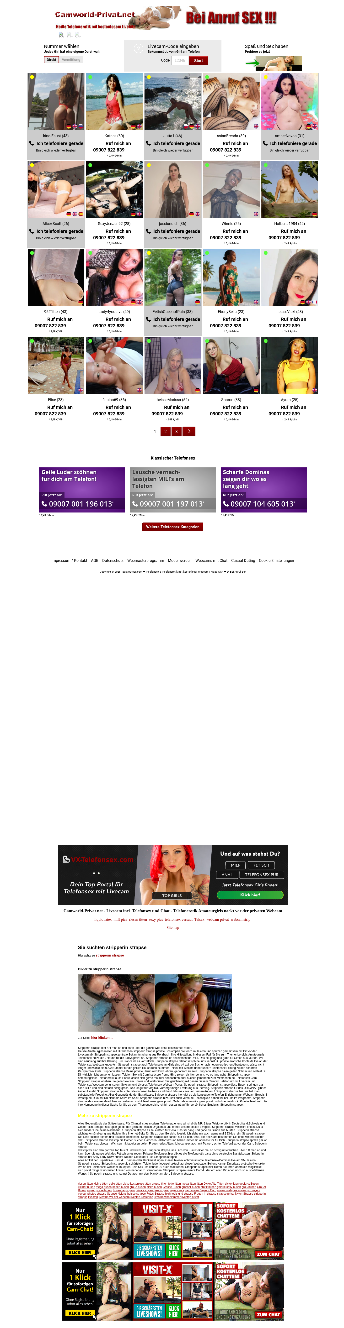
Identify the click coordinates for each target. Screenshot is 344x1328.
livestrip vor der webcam (114, 1197)
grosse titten (159, 1183)
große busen (138, 1187)
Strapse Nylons (116, 1193)
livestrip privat (190, 1197)
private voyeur (145, 1190)
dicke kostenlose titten (137, 1183)
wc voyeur (253, 1190)
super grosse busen (99, 1190)
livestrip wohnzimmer (167, 1197)
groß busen (249, 1187)
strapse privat (225, 1193)
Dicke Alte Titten (214, 1183)
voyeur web (224, 1190)
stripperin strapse (110, 955)
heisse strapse (136, 1193)
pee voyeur (239, 1190)
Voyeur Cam (208, 1190)
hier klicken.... (102, 1038)
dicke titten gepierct (237, 1183)
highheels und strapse (179, 1193)
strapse (101, 1193)
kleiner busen (86, 1187)
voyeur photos (87, 1193)
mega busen (104, 1187)
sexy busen (233, 1187)
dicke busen (154, 1187)
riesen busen (121, 1187)
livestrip (93, 1197)
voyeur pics (177, 1190)
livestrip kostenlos (141, 1197)
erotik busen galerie (213, 1187)
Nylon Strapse (244, 1193)
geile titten (115, 1183)
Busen (254, 1183)
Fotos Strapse (155, 1193)
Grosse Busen (172, 1187)
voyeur (130, 1190)
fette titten (174, 1183)
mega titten (189, 1183)
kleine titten (101, 1183)
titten (200, 1183)
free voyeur (162, 1190)
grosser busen (191, 1187)
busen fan (119, 1190)
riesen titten (85, 1183)
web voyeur (192, 1190)
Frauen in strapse (205, 1193)
